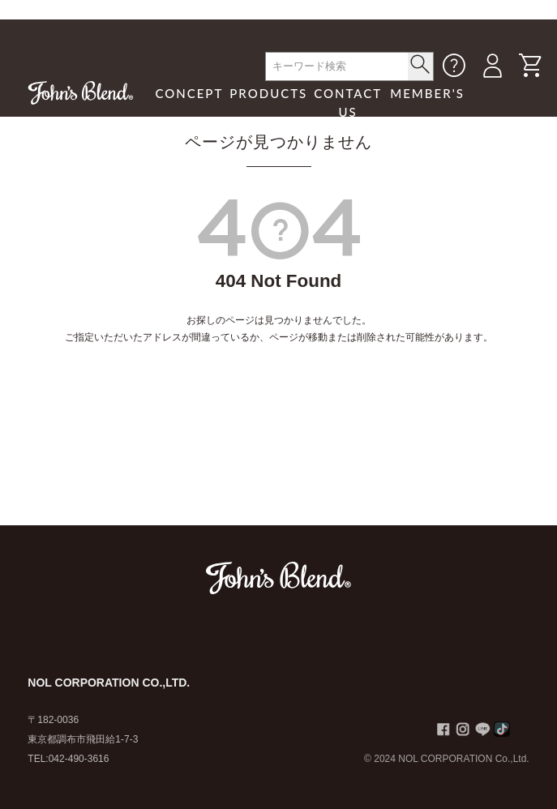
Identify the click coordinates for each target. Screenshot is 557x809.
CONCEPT (189, 93)
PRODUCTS (268, 93)
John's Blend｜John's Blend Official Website (81, 92)
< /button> (420, 64)
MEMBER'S (427, 93)
